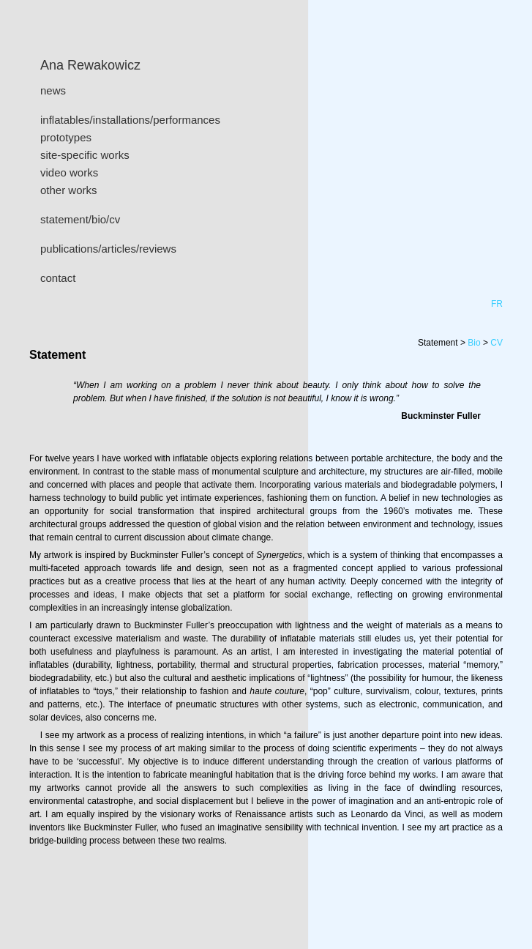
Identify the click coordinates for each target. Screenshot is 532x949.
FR (497, 304)
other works (68, 190)
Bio (474, 343)
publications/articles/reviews (108, 248)
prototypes (65, 137)
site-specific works (85, 155)
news (53, 90)
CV (496, 343)
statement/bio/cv (80, 219)
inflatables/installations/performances (130, 119)
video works (69, 172)
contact (57, 278)
